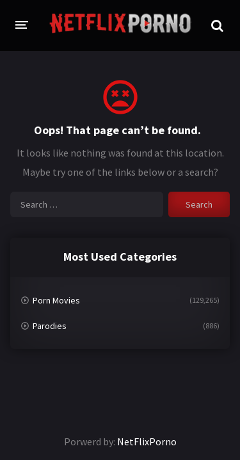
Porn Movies (56, 300)
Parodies (50, 326)
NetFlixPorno (147, 441)
